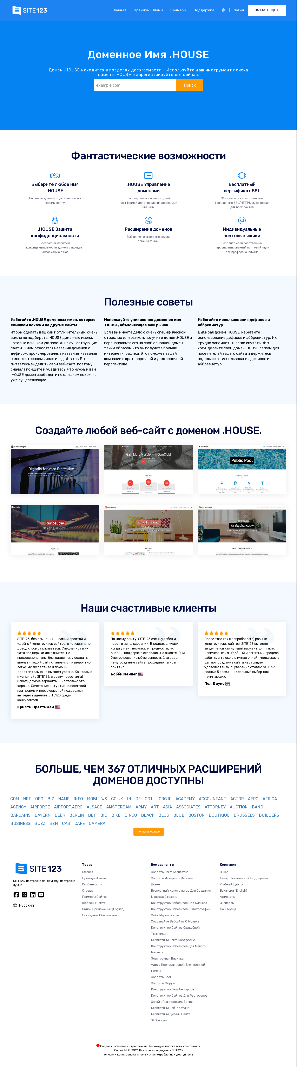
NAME (64, 798)
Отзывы (87, 890)
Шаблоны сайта (94, 903)
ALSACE (94, 807)
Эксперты (227, 903)
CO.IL (150, 798)
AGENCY (18, 807)
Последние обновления (99, 915)
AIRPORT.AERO (68, 807)
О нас (224, 872)
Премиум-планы (148, 10)
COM (14, 798)
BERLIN (76, 815)
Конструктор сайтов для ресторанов (179, 995)
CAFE (79, 823)
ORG (39, 798)
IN (129, 798)
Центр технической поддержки (244, 878)
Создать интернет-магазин (172, 878)
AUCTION (239, 807)
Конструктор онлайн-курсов (172, 989)
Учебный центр (231, 884)
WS (104, 798)
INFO (78, 798)
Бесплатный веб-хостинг (170, 1008)
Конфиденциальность (131, 1054)
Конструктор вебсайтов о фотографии (180, 909)
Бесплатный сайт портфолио (173, 940)
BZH (54, 823)
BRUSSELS (244, 815)
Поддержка (204, 10)
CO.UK (117, 798)
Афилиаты (227, 897)
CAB (66, 823)
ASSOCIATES (188, 807)
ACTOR (237, 798)
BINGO (131, 815)
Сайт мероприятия (165, 915)
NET (27, 798)
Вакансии (233, 890)
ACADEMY (185, 798)
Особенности (92, 884)
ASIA (167, 807)
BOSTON (196, 815)
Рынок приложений (103, 909)
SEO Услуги (159, 1020)
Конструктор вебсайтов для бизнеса (179, 903)
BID (103, 815)
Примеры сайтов (94, 897)
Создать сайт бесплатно (170, 872)
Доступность (184, 1054)
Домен (155, 884)
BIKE (115, 815)
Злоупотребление (161, 1054)
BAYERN (43, 815)
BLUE (178, 815)
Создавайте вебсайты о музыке (175, 921)
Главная (119, 10)
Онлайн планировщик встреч (172, 1002)
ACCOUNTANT (212, 798)
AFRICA (270, 798)
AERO (253, 798)
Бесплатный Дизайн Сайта (170, 1014)
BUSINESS (20, 823)
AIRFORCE (40, 807)
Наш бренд (228, 909)
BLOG (163, 815)
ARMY (141, 807)
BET (92, 815)
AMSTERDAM (118, 807)
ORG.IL (165, 798)
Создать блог (161, 977)
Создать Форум (163, 983)
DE (138, 798)
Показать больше (148, 831)
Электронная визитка (167, 958)
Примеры (178, 10)
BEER (60, 815)
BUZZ (39, 823)
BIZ (50, 798)
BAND (257, 807)
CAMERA (97, 823)
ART (155, 807)
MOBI (92, 798)
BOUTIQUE (219, 815)
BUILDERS (269, 815)
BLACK (147, 815)
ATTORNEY (215, 807)
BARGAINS (20, 815)
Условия (109, 1054)
